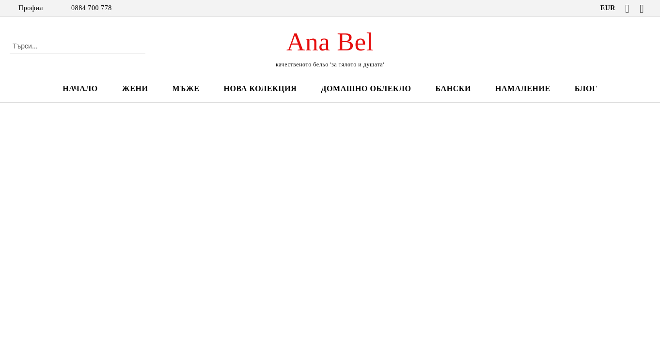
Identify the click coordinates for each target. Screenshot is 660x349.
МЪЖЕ (185, 88)
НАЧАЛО (80, 88)
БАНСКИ (453, 88)
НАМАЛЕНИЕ (522, 88)
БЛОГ (586, 88)
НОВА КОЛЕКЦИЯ (260, 88)
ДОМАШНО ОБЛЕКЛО (366, 88)
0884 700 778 (91, 8)
